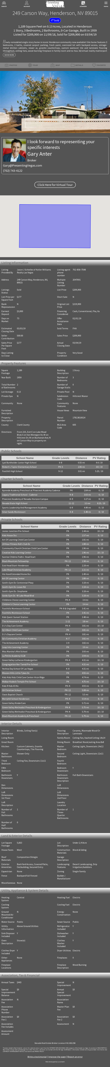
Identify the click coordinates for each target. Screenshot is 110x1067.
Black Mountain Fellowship (15, 561)
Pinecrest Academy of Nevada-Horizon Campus (25, 499)
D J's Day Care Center (12, 625)
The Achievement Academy (15, 621)
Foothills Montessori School (16, 608)
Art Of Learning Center (13, 578)
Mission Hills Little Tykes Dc (16, 673)
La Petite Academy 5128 (13, 655)
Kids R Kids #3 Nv (10, 685)
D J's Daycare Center (12, 634)
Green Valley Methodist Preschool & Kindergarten (26, 707)
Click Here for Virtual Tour (55, 185)
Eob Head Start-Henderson (15, 565)
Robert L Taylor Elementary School (19, 466)
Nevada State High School (15, 503)
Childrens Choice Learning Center (18, 599)
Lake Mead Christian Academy (16, 569)
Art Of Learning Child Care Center (18, 539)
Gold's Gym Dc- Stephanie (14, 591)
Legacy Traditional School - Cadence (19, 494)
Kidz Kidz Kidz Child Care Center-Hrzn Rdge (23, 677)
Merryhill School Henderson (15, 698)
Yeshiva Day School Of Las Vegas (17, 668)
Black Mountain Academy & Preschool (20, 716)
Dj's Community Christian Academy (19, 638)
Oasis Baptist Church (12, 694)
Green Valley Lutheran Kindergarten (19, 660)
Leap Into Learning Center (15, 647)
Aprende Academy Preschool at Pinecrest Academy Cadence (31, 490)
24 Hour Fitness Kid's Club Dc (16, 544)
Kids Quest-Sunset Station (15, 617)
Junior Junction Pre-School (15, 531)
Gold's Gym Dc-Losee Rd (14, 587)
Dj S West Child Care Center (15, 630)
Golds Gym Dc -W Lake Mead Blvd (18, 595)
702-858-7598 (79, 269)
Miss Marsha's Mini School (14, 651)
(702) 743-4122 (12, 171)
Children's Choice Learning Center (18, 604)
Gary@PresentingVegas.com (22, 165)
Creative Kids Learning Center (16, 552)
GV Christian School (11, 690)
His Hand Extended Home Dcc (16, 574)
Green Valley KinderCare (14, 703)
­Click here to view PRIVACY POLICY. (34, 1051)
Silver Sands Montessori (13, 511)
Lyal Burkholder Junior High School (19, 462)
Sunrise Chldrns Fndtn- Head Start (19, 556)
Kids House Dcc (9, 535)
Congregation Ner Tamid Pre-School (20, 664)
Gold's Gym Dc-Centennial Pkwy (17, 582)
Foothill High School (12, 471)
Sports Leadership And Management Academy (24, 507)
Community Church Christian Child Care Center (25, 548)
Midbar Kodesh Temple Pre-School (19, 681)
